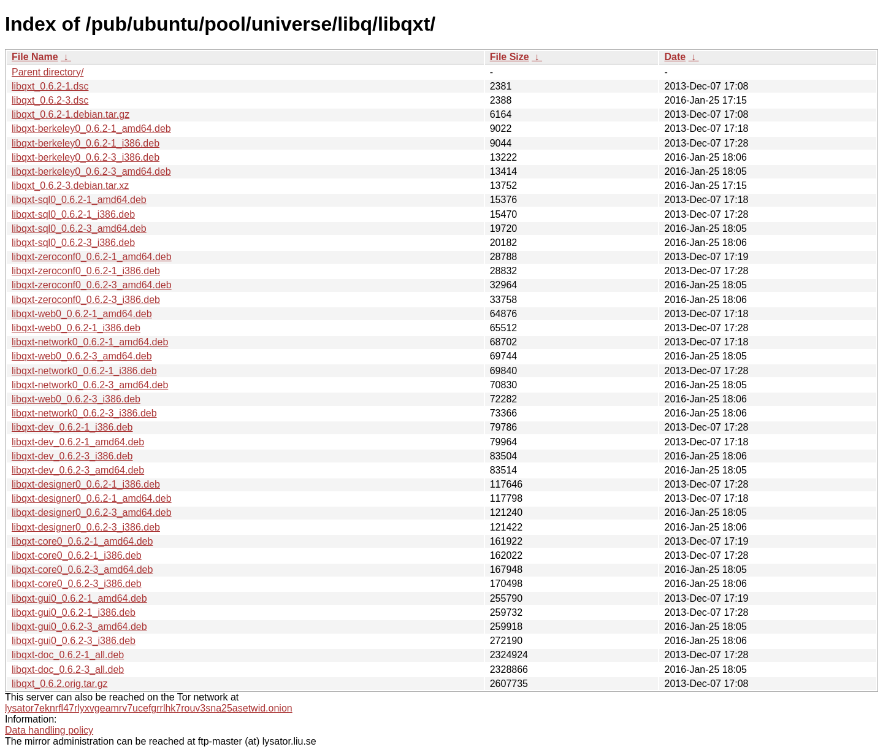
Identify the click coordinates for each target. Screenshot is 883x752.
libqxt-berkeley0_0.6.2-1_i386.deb (85, 143)
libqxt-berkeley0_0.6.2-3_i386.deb (85, 157)
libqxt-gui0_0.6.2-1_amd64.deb (79, 598)
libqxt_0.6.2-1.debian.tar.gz (70, 114)
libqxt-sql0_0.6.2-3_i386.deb (73, 242)
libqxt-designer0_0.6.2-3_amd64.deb (92, 512)
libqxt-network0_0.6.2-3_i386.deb (84, 413)
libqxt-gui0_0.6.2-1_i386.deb (74, 612)
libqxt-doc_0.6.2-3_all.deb (68, 669)
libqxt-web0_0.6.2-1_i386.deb (76, 328)
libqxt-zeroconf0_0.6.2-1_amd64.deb (92, 256)
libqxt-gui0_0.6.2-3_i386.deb (74, 640)
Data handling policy (49, 730)
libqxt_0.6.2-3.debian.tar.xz (70, 185)
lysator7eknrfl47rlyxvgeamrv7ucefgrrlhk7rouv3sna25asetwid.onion (148, 708)
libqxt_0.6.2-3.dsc (50, 100)
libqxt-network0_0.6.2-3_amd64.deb (90, 385)
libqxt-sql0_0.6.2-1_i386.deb (73, 214)
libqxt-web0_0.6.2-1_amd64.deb (82, 314)
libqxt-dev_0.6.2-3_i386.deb (72, 456)
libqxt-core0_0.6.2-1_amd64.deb (82, 541)
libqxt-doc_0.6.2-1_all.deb (68, 655)
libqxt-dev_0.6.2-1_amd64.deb (78, 442)
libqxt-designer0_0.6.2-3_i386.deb (86, 527)
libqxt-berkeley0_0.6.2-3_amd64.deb (91, 171)
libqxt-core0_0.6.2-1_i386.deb (77, 555)
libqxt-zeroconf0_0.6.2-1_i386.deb (86, 271)
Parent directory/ (47, 72)
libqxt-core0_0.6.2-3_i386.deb (77, 583)
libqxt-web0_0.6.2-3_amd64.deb (82, 356)
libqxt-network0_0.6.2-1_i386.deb (84, 371)
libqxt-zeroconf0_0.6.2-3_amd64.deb (92, 285)
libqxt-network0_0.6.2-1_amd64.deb (90, 342)
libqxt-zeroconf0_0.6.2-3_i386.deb (86, 299)
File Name (35, 57)
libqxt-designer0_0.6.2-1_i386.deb (86, 484)
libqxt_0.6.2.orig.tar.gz (60, 683)
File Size (509, 57)
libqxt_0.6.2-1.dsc (50, 86)
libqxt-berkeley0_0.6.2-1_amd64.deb (91, 128)
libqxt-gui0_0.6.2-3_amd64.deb (79, 626)
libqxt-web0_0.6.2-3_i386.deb (76, 399)
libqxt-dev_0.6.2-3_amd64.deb (78, 470)
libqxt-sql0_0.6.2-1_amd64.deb (79, 199)
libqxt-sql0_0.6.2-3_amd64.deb (79, 228)
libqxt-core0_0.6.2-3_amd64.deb (82, 569)
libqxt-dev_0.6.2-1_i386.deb (72, 427)
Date (675, 57)
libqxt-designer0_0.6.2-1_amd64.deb (92, 498)
